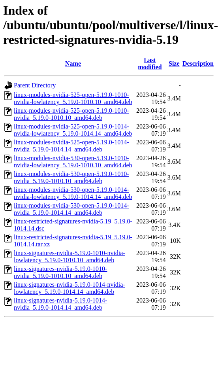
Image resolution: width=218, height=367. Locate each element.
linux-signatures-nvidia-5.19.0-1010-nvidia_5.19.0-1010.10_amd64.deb (60, 272)
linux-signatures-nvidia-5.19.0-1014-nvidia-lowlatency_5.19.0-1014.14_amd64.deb (69, 288)
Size (174, 63)
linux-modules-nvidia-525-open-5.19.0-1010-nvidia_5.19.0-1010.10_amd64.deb (71, 114)
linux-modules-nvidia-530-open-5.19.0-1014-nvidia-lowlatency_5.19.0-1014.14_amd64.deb (73, 193)
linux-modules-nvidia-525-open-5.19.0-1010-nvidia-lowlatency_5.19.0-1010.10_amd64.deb (73, 98)
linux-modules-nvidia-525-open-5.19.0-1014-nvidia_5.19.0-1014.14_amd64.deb (71, 146)
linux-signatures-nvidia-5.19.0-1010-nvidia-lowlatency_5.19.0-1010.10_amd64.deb (69, 256)
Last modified (150, 63)
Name (73, 63)
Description (198, 63)
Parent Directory (35, 85)
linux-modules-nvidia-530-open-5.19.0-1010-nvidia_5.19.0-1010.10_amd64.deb (71, 177)
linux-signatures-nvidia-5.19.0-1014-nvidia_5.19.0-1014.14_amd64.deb (60, 304)
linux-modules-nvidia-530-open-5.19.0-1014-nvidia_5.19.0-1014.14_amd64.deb (71, 209)
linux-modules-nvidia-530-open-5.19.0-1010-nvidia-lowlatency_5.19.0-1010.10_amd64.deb (73, 161)
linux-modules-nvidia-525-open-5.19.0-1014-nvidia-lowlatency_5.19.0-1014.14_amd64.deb (73, 130)
